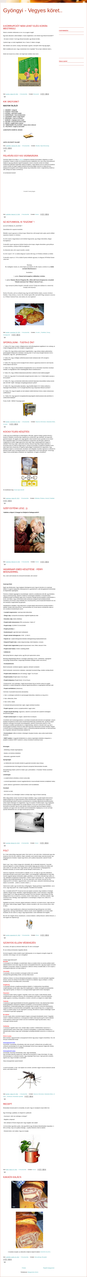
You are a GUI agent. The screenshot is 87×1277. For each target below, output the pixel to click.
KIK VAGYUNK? (11, 101)
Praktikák (43, 332)
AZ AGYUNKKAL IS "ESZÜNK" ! (19, 222)
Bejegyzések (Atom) (33, 1272)
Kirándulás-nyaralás (18, 1096)
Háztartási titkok (50, 421)
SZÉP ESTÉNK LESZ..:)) (15, 508)
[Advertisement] (43, 19)
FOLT (6, 850)
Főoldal (24, 1268)
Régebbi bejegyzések (48, 1268)
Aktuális (38, 145)
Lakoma (21, 159)
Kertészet (9, 1096)
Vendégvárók (6, 335)
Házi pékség (38, 1257)
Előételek (37, 498)
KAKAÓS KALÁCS (12, 1177)
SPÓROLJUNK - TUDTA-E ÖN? (18, 342)
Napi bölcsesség (44, 145)
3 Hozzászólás (26, 145)
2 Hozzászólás (25, 214)
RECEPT (7, 1104)
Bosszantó (36, 94)
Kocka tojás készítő (19, 490)
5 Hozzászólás (25, 332)
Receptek (44, 1257)
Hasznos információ (41, 421)
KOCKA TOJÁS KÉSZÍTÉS (16, 431)
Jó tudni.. (38, 332)
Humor (37, 214)
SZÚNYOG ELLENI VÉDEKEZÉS (19, 943)
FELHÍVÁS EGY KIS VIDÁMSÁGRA (20, 155)
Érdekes (42, 498)
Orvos (37, 935)
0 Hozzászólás (25, 562)
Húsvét (47, 498)
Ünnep (48, 332)
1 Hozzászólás (25, 421)
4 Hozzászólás (23, 94)
